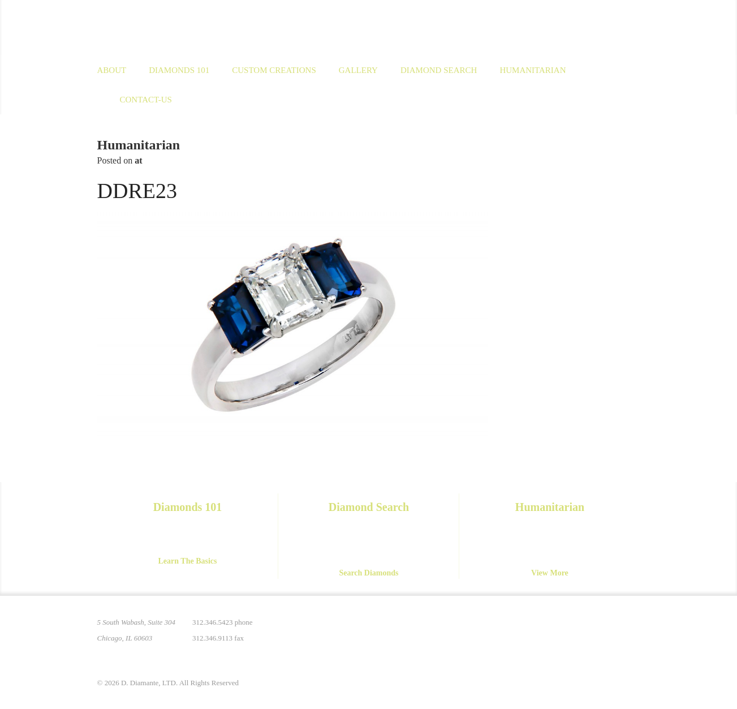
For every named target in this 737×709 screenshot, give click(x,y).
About (112, 70)
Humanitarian (532, 70)
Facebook (584, 629)
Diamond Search (438, 70)
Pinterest (536, 629)
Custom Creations (274, 70)
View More (549, 573)
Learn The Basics (187, 561)
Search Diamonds (368, 573)
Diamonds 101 (179, 70)
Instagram (560, 629)
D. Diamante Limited (207, 27)
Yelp (631, 629)
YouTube (607, 629)
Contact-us (146, 99)
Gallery (358, 70)
